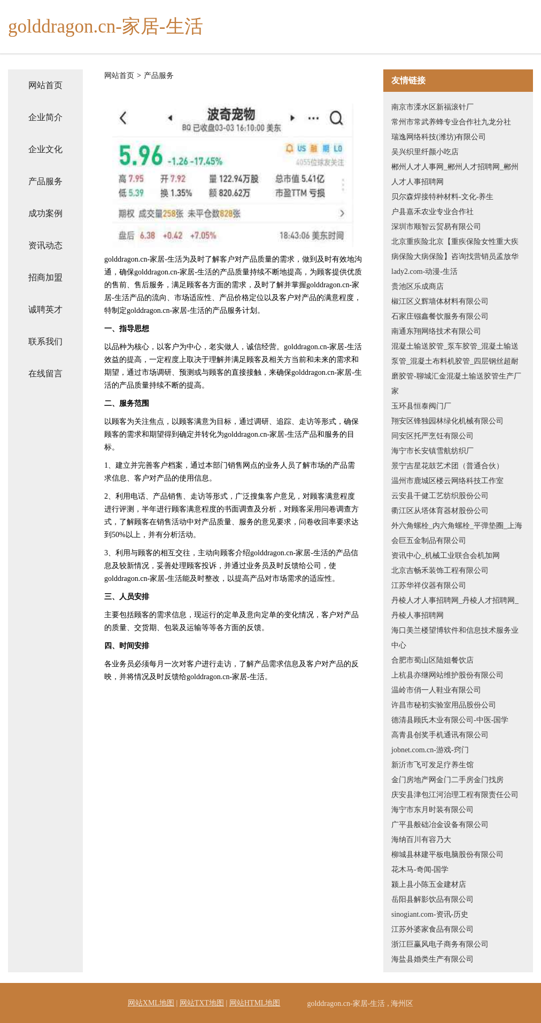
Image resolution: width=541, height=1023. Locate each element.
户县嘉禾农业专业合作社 (432, 212)
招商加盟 (45, 277)
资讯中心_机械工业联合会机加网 (445, 556)
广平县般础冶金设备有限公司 (440, 825)
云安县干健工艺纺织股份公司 (440, 496)
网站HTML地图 (255, 1003)
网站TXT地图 (202, 1003)
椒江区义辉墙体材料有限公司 (440, 301)
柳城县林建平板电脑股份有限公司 (447, 855)
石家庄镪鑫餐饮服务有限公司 (440, 316)
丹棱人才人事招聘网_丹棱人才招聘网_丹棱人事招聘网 (455, 607)
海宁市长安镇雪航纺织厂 (432, 451)
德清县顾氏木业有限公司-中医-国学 (449, 720)
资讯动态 (45, 245)
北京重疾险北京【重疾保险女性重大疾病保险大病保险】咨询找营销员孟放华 (455, 249)
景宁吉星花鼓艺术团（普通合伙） (447, 466)
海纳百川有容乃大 (421, 840)
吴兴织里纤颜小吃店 (425, 152)
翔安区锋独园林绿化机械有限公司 (447, 421)
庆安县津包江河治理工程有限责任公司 (455, 795)
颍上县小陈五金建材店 (428, 884)
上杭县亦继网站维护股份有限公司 (447, 675)
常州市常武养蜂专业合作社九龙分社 (451, 122)
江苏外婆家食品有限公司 (432, 929)
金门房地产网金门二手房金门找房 (447, 780)
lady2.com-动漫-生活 (424, 271)
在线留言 (45, 373)
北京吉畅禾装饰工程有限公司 (440, 570)
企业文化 (45, 149)
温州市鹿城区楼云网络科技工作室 (447, 481)
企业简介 (45, 117)
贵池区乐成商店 (417, 286)
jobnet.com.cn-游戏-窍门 (430, 750)
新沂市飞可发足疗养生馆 (432, 765)
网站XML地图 (151, 1003)
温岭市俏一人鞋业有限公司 (436, 690)
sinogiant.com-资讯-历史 (429, 914)
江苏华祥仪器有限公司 (428, 585)
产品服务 (45, 181)
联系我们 (45, 341)
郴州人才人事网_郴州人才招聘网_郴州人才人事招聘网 (455, 174)
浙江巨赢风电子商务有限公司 (440, 944)
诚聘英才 (45, 309)
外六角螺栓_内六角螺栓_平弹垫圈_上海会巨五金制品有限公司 (456, 533)
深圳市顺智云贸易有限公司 (436, 227)
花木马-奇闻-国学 (420, 869)
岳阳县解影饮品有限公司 (432, 899)
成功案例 (45, 213)
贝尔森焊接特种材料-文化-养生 (442, 197)
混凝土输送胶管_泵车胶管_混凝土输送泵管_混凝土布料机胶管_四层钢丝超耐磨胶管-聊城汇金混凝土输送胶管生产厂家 (456, 368)
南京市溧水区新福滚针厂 (432, 107)
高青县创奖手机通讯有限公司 (440, 735)
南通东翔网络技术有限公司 (436, 331)
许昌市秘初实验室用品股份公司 (443, 705)
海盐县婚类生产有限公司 (432, 959)
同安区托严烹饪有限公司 (432, 436)
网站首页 (45, 85)
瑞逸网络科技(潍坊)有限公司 (438, 137)
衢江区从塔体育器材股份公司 (440, 511)
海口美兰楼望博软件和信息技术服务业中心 (455, 637)
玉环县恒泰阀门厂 (421, 406)
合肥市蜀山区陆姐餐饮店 (432, 660)
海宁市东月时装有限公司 (432, 810)
